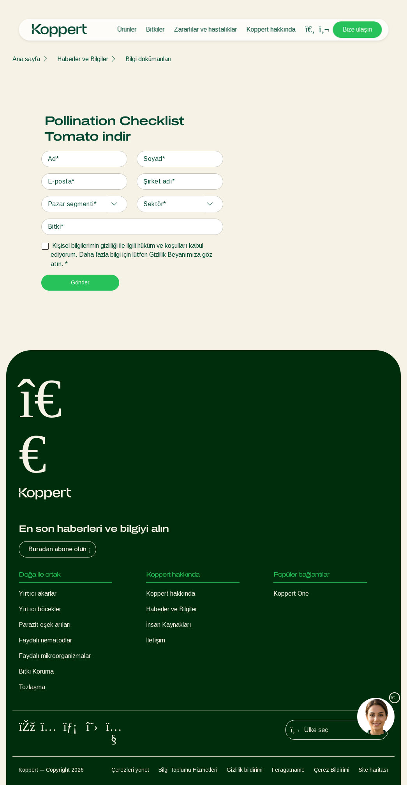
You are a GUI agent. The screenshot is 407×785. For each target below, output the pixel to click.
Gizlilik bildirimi (245, 770)
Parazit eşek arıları (45, 624)
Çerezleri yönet (130, 770)
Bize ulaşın (357, 29)
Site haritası (373, 770)
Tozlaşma (32, 687)
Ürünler (126, 29)
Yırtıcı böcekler (40, 609)
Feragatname (288, 770)
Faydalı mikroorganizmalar (55, 656)
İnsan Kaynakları (168, 624)
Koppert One (291, 593)
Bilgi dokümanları (148, 59)
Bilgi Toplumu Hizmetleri (188, 770)
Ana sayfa (26, 59)
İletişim (155, 640)
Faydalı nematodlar (45, 640)
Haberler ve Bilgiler (82, 59)
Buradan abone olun (60, 549)
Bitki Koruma (36, 671)
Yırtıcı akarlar (37, 593)
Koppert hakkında (270, 29)
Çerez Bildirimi (331, 770)
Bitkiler (155, 29)
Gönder (80, 282)
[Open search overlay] (310, 30)
